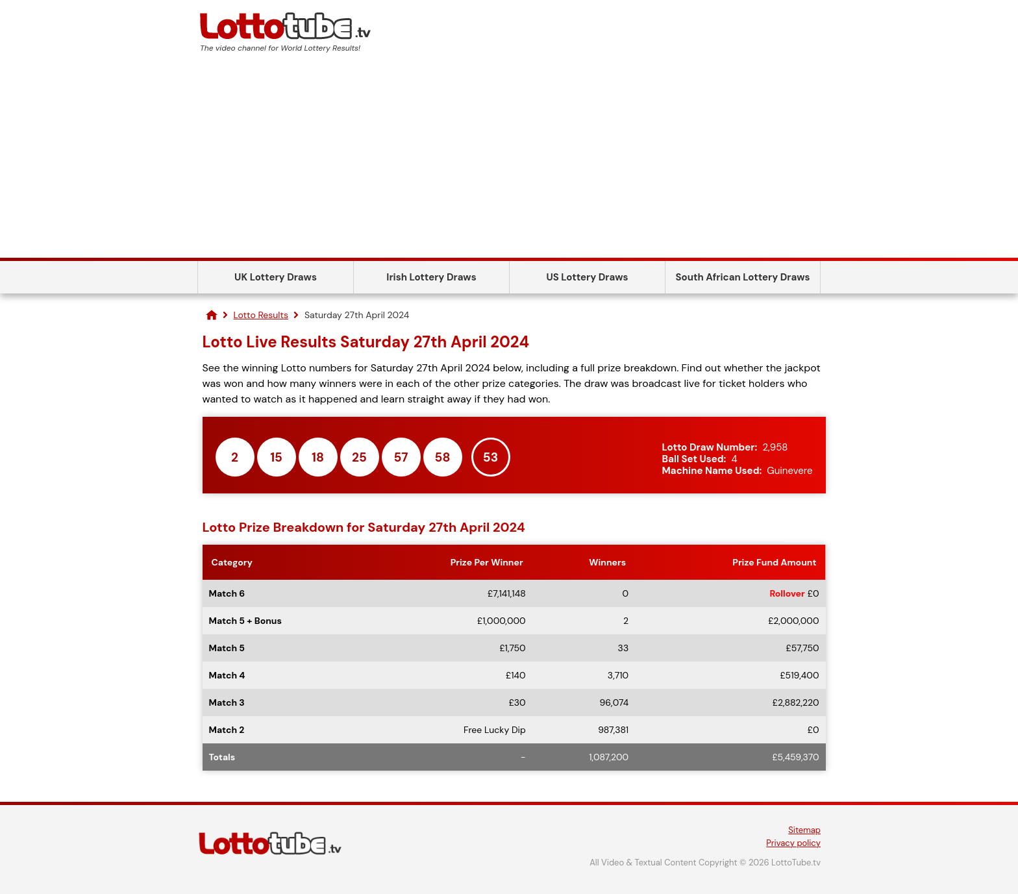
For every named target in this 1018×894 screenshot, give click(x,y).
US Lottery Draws (587, 277)
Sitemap (804, 830)
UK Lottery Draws (275, 277)
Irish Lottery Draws (431, 277)
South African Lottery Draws (743, 277)
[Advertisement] (509, 160)
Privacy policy (793, 843)
